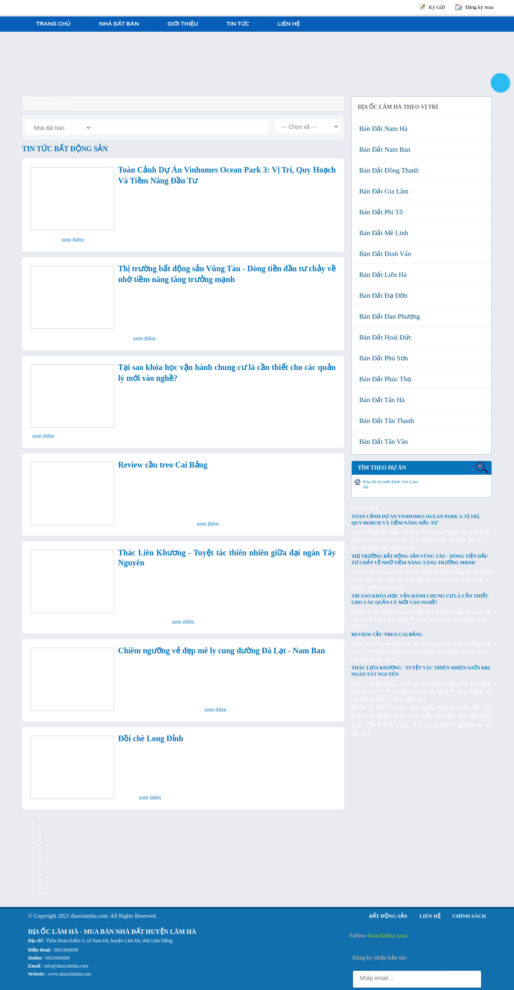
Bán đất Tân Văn (382, 441)
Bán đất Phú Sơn (382, 358)
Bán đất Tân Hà (380, 400)
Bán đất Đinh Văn (383, 254)
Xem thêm (72, 240)
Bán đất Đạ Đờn (382, 295)
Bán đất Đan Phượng (388, 316)
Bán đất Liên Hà (381, 275)
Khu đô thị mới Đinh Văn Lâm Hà (390, 484)
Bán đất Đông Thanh (387, 170)
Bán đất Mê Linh (382, 233)
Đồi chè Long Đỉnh (150, 738)
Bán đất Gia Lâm (382, 191)
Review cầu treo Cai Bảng (163, 464)
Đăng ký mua (479, 7)
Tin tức (237, 23)
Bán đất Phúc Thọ (383, 379)
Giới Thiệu (182, 23)
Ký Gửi (437, 7)
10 (41, 888)
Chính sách (469, 916)
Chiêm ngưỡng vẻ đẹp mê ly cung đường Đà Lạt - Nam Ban (221, 650)
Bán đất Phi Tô (379, 212)
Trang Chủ (53, 23)
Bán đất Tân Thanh (385, 421)
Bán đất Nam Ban (383, 149)
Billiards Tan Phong (377, 706)
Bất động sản (388, 916)
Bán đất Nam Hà (382, 128)
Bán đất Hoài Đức (384, 337)
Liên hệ (288, 23)
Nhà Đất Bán (119, 23)
